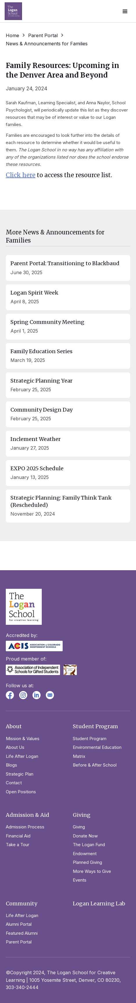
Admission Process (25, 827)
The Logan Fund (89, 844)
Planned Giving (87, 862)
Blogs (11, 765)
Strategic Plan (19, 774)
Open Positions (21, 791)
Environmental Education (97, 747)
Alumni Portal (19, 924)
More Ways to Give (92, 871)
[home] (13, 11)
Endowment (85, 853)
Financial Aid (18, 836)
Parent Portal (43, 35)
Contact (14, 782)
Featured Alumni (22, 933)
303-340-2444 (22, 987)
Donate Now (85, 836)
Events (79, 880)
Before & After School (95, 765)
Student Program (89, 738)
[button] (125, 11)
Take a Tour (17, 844)
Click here (20, 175)
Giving (79, 827)
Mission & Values (22, 738)
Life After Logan (22, 756)
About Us (15, 747)
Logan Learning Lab (99, 903)
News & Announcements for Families (47, 43)
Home (12, 35)
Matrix (79, 756)
